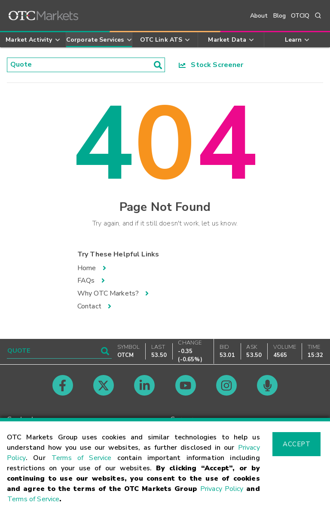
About (259, 16)
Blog (279, 16)
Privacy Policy (222, 489)
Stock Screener (211, 65)
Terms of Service (82, 458)
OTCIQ (300, 16)
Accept (296, 444)
